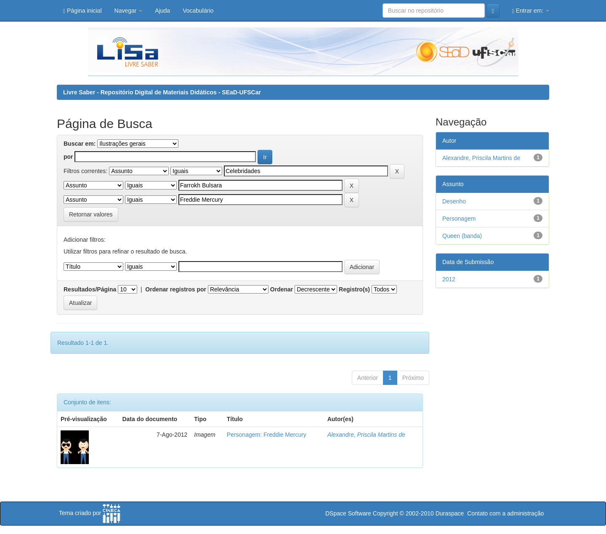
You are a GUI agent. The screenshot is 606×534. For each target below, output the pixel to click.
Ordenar (281, 289)
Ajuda (162, 10)
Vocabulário (198, 10)
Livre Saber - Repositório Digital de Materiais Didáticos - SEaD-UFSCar (162, 92)
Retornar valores (91, 214)
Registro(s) (354, 289)
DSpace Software (348, 513)
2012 (448, 279)
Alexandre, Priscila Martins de (366, 434)
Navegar (128, 10)
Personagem (459, 218)
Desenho (454, 201)
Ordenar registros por (175, 289)
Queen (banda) (462, 235)
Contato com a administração (505, 513)
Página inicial (82, 10)
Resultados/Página (90, 289)
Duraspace (450, 513)
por (68, 156)
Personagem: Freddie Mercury (266, 434)
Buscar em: (80, 143)
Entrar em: (530, 10)
